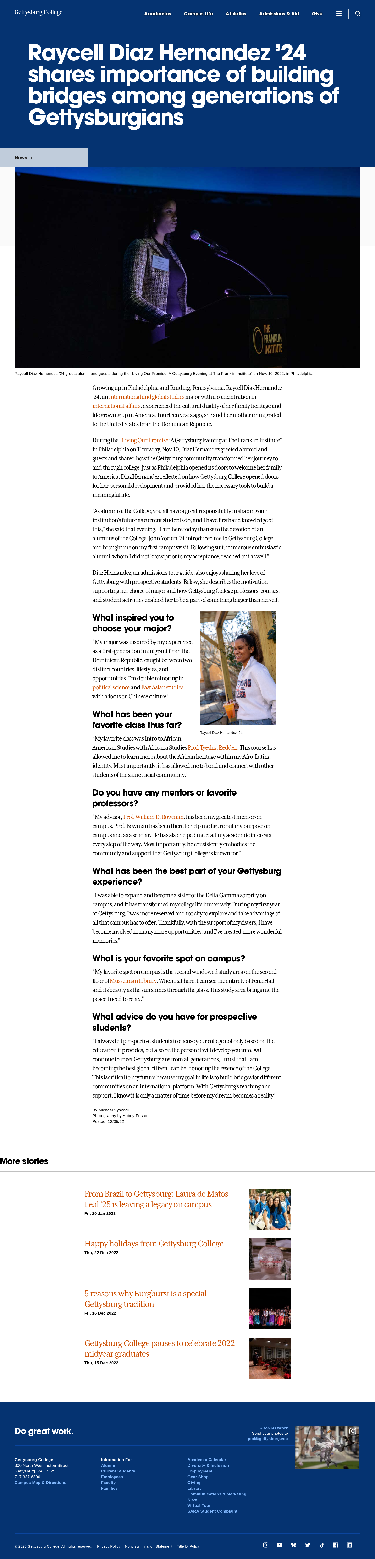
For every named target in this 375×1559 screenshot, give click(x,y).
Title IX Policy (188, 1546)
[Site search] (357, 13)
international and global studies (146, 397)
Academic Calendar (207, 1459)
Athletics (236, 13)
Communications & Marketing (217, 1494)
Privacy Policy (108, 1546)
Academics (157, 13)
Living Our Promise (145, 440)
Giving (194, 1482)
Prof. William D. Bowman (153, 817)
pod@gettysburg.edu (268, 1439)
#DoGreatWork (274, 1428)
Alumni (108, 1465)
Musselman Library (133, 981)
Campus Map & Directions (40, 1482)
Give (317, 13)
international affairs (116, 406)
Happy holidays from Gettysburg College (153, 1243)
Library (195, 1488)
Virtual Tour (199, 1505)
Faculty (108, 1482)
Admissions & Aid (279, 13)
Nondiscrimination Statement (148, 1546)
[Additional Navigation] (339, 13)
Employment (200, 1471)
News (21, 158)
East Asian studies (162, 687)
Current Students (118, 1471)
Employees (112, 1477)
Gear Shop (198, 1477)
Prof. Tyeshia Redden (212, 747)
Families (109, 1488)
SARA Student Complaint (212, 1511)
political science (111, 687)
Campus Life (198, 13)
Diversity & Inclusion (208, 1465)
